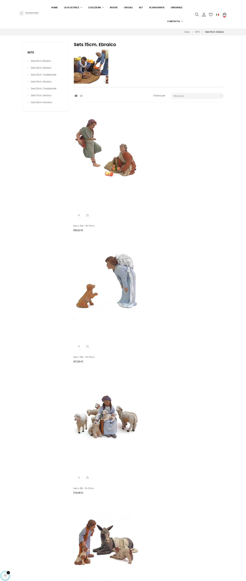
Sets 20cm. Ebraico (41, 102)
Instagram (114, 536)
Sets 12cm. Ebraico (41, 68)
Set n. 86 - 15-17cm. (187, 171)
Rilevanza (199, 96)
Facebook (113, 530)
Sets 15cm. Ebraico (41, 82)
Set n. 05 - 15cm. (134, 475)
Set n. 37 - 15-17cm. (136, 323)
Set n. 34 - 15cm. (186, 323)
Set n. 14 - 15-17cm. (187, 399)
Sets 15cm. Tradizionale (43, 89)
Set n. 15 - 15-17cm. (136, 399)
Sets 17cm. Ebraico (41, 95)
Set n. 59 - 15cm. (134, 247)
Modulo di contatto (84, 530)
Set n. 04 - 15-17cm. (187, 475)
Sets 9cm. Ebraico (41, 61)
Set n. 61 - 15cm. (82, 247)
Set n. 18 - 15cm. (82, 399)
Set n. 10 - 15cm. (82, 475)
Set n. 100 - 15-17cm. (136, 171)
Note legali (80, 555)
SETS (30, 52)
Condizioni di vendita (85, 536)
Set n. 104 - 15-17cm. (84, 171)
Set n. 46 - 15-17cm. (84, 323)
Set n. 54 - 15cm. (186, 247)
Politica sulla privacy (85, 548)
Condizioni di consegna (87, 542)
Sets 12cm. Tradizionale (43, 75)
